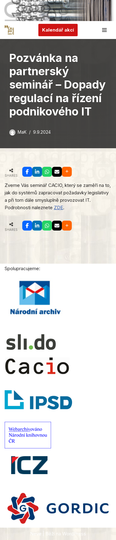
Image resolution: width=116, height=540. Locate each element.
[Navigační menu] (104, 30)
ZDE (58, 207)
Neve (35, 534)
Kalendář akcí (58, 30)
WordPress (74, 534)
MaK (22, 132)
